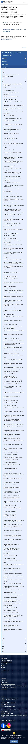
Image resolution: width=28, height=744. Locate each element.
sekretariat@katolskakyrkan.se (8, 706)
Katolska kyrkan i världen (6, 660)
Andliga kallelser (4, 682)
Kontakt (3, 667)
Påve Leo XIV (4, 680)
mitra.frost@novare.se (6, 39)
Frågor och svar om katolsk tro (8, 684)
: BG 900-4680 (8, 720)
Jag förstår (14, 741)
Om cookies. (16, 738)
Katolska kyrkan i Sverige (6, 662)
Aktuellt (3, 665)
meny (24, 2)
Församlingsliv (4, 663)
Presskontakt (4, 688)
